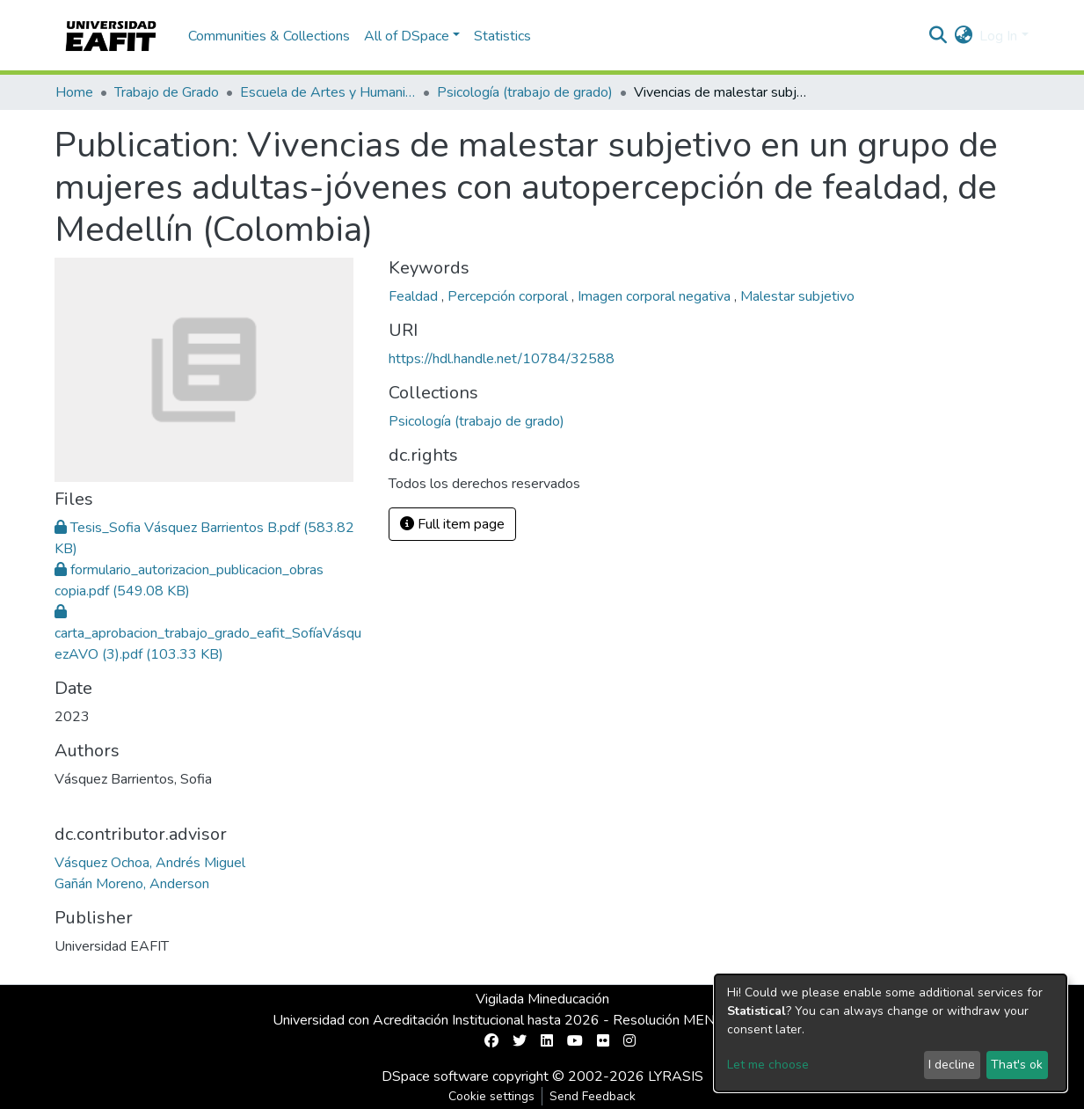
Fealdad (415, 296)
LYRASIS (675, 1076)
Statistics (502, 36)
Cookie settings (491, 1096)
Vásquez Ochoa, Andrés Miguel (150, 862)
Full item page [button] (452, 524)
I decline (951, 1064)
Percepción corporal (509, 296)
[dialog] (890, 1032)
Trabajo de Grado (166, 92)
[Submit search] (938, 36)
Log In (998, 36)
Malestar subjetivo (797, 296)
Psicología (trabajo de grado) (525, 92)
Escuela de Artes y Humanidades (328, 92)
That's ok (1017, 1064)
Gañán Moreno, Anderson (132, 884)
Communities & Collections (269, 36)
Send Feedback (592, 1096)
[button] (963, 36)
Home (74, 92)
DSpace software (435, 1076)
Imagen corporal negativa (656, 296)
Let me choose (768, 1064)
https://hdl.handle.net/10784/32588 (502, 358)
